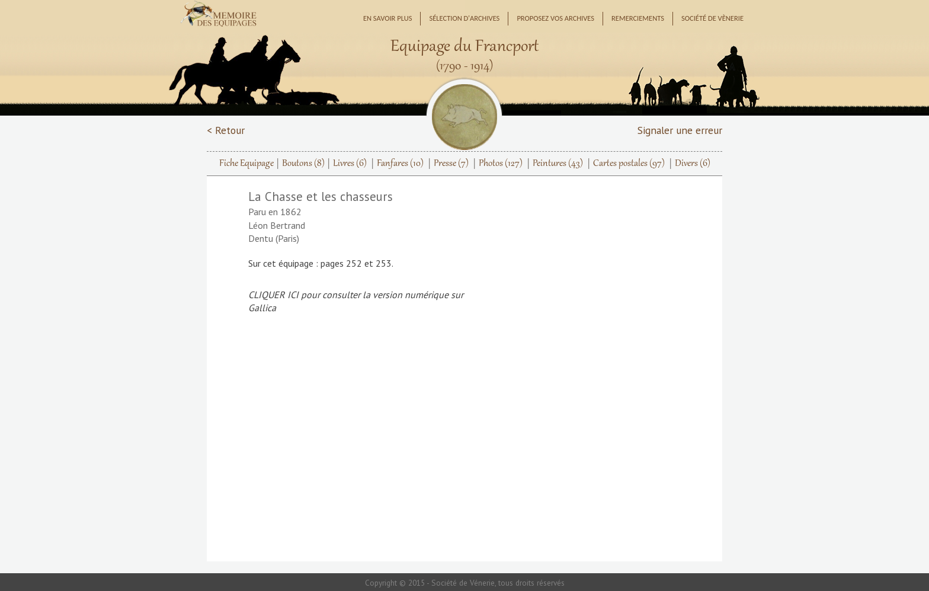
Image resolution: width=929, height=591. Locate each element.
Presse (451, 164)
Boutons (303, 164)
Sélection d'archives (464, 18)
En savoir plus (387, 18)
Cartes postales (629, 164)
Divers (692, 164)
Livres (350, 164)
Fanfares (400, 164)
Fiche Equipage (246, 164)
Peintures (558, 164)
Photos (501, 164)
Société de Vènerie (712, 18)
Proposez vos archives (555, 18)
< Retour (226, 130)
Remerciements (637, 18)
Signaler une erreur (680, 130)
